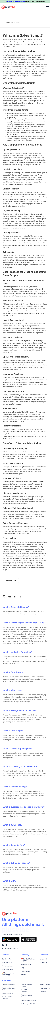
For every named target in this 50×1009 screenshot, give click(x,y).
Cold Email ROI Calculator (7, 998)
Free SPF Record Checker (26, 991)
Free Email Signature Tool (8, 989)
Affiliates (23, 975)
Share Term (9, 580)
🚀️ (8, 974)
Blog (22, 968)
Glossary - (6, 23)
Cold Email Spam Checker (26, 985)
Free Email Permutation (28, 1000)
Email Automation (7, 969)
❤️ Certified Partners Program (28, 960)
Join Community (26, 964)
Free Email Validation (8, 985)
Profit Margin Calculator (28, 1004)
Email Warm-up (7, 962)
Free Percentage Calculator (26, 996)
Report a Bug (25, 971)
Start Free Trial (6, 959)
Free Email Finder (7, 993)
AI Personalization (7, 966)
